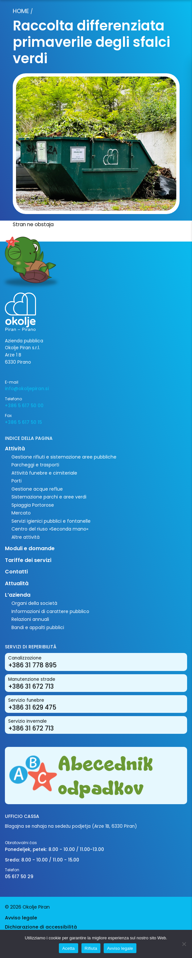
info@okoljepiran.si (27, 389)
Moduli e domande (30, 548)
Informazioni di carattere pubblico (50, 611)
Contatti (16, 571)
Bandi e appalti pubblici (37, 627)
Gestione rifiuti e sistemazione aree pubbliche (63, 457)
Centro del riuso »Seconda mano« (49, 529)
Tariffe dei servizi (28, 560)
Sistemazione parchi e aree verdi (48, 497)
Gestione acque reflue (37, 489)
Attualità (16, 583)
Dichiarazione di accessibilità (41, 927)
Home (21, 11)
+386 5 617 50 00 (24, 406)
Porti (16, 481)
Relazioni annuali (30, 619)
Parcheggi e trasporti (35, 464)
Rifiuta (91, 948)
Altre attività (25, 537)
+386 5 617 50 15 (23, 422)
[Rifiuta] (184, 944)
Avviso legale (21, 917)
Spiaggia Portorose (32, 505)
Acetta (68, 948)
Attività (15, 448)
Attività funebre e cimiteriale (44, 473)
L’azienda (17, 595)
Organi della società (34, 603)
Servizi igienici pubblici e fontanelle (51, 521)
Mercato (21, 513)
